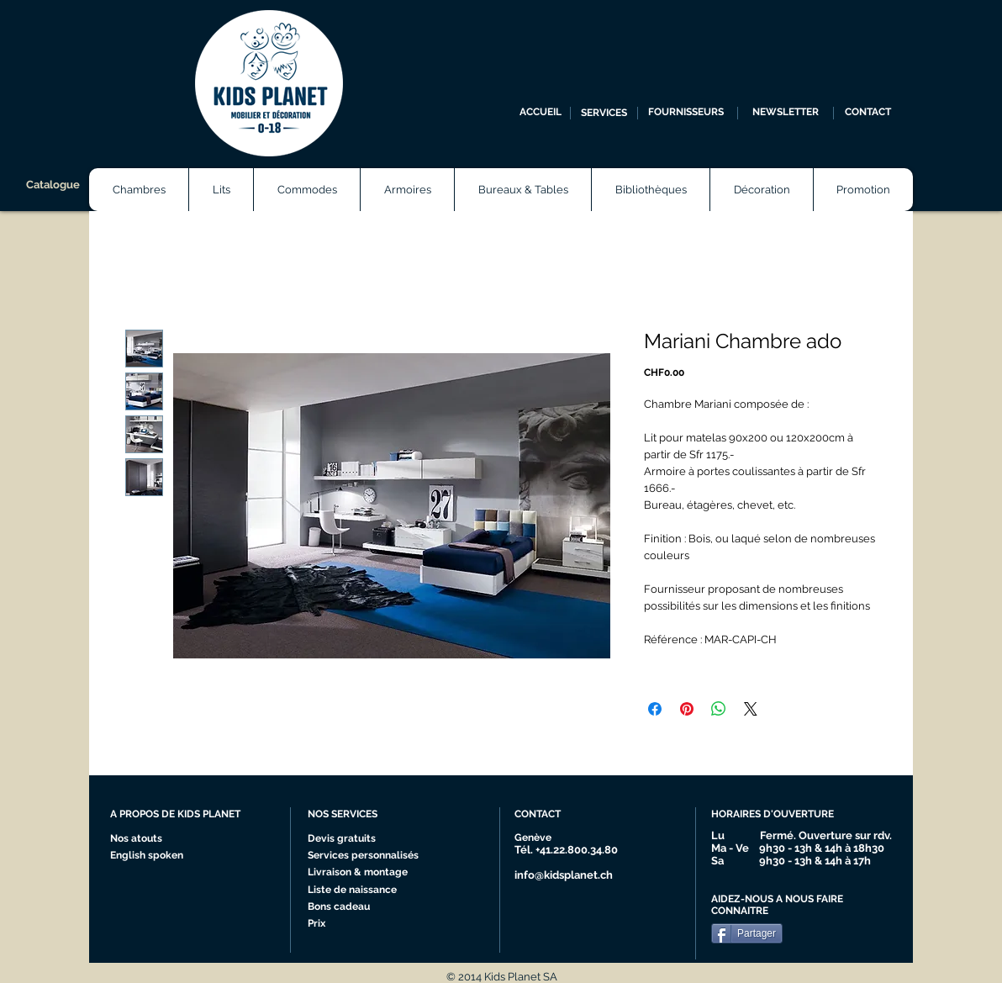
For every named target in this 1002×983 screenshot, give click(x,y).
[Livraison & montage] (362, 872)
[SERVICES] (603, 113)
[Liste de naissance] (357, 890)
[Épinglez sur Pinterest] (687, 709)
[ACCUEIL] (540, 112)
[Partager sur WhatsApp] (719, 709)
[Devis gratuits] (344, 839)
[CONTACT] (867, 112)
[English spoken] (163, 856)
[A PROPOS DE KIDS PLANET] (182, 814)
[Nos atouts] (142, 839)
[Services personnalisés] (369, 856)
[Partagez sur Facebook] (655, 709)
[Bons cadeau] (356, 907)
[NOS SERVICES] (370, 814)
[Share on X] (751, 709)
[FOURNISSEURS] (685, 112)
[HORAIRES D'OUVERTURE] (779, 814)
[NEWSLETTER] (785, 112)
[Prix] (356, 924)
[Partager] (747, 933)
